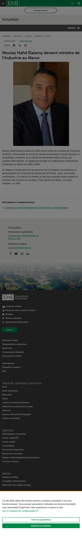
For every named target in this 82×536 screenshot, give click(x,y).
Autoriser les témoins (41, 526)
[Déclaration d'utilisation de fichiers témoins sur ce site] (41, 513)
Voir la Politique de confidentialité (18, 511)
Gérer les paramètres (41, 520)
